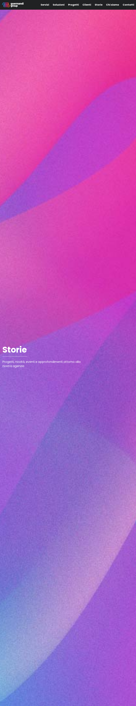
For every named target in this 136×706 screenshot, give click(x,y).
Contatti (128, 4)
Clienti (87, 4)
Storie (98, 4)
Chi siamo (112, 4)
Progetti (73, 4)
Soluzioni (59, 4)
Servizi (45, 4)
